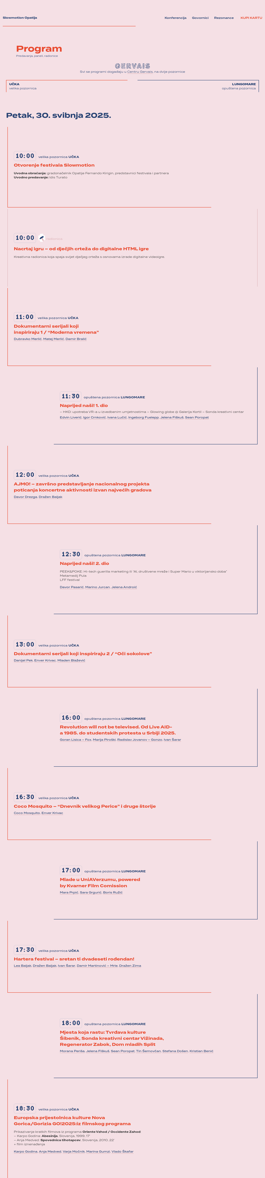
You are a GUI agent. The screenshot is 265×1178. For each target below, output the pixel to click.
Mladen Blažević (71, 660)
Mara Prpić (69, 892)
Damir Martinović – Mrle (97, 966)
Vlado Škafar (123, 1151)
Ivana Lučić (117, 417)
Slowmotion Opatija (20, 18)
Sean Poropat (197, 417)
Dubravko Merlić (28, 339)
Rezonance (224, 18)
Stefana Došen (175, 1051)
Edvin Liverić (71, 417)
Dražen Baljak (50, 497)
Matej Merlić (53, 339)
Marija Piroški (104, 740)
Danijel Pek (23, 660)
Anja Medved (50, 1151)
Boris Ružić (113, 892)
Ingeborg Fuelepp (143, 417)
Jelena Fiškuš (172, 417)
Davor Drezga (25, 497)
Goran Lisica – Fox (75, 740)
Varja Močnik (74, 1151)
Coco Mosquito (27, 813)
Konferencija (175, 18)
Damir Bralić (76, 339)
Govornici (200, 18)
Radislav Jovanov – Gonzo (139, 740)
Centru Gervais (140, 72)
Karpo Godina (25, 1151)
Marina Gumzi (98, 1151)
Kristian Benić (201, 1051)
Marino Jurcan (97, 587)
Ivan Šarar (172, 740)
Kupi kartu (251, 18)
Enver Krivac (45, 660)
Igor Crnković (94, 417)
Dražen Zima (130, 966)
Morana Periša (72, 1051)
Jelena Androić (124, 587)
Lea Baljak (22, 966)
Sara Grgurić (91, 892)
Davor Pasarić (72, 587)
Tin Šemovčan (148, 1051)
